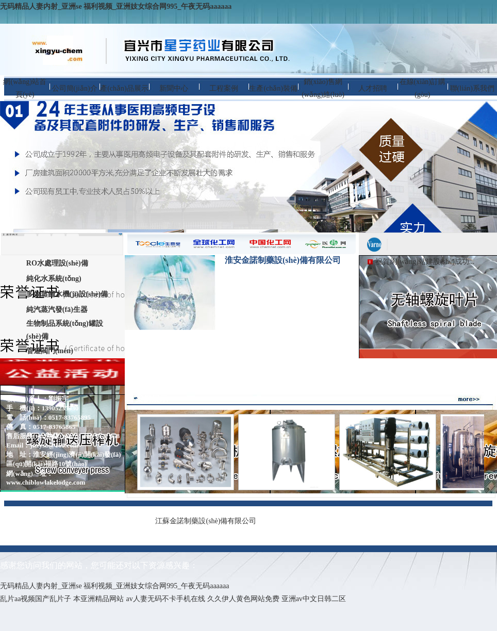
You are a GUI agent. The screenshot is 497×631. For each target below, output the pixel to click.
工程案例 (223, 88)
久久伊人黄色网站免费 (243, 599)
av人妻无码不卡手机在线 (165, 599)
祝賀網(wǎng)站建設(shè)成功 (422, 261)
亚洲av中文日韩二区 (313, 599)
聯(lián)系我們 (472, 88)
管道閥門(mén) (49, 351)
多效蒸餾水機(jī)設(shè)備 (67, 294)
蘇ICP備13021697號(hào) (361, 520)
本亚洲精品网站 (98, 599)
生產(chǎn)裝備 (273, 88)
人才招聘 (372, 88)
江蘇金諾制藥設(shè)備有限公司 (205, 521)
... (472, 261)
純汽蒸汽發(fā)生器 (57, 309)
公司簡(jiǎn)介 (74, 88)
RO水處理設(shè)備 (57, 263)
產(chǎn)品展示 (124, 88)
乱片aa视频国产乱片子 (35, 599)
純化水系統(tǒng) (53, 279)
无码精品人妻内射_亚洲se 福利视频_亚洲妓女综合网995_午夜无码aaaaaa (115, 6)
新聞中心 (173, 88)
